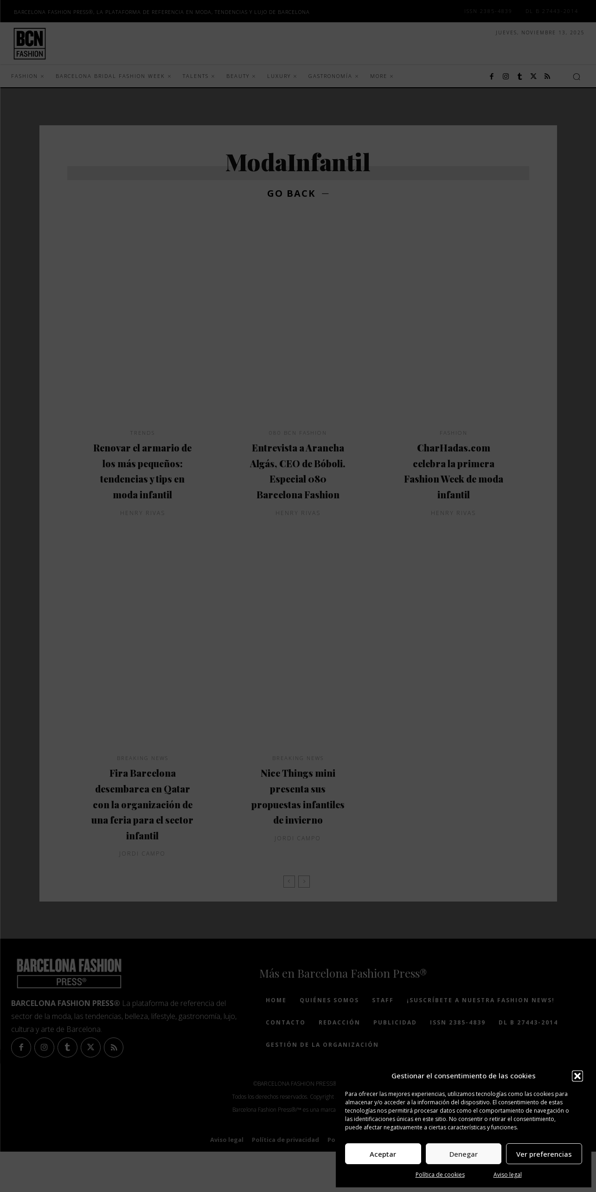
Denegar (463, 1154)
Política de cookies (440, 1175)
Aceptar (383, 1154)
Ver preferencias (544, 1154)
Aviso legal (507, 1175)
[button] (577, 1076)
